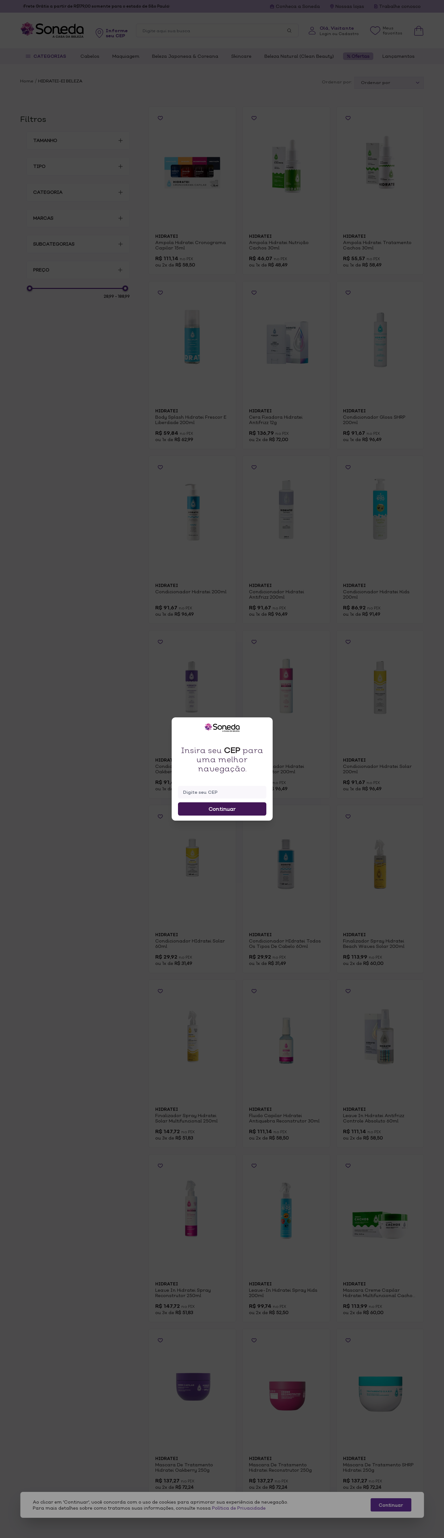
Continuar (222, 809)
